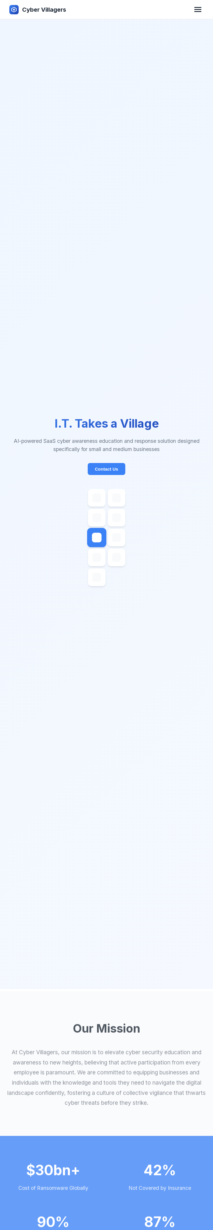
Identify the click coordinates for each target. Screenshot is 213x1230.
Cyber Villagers (44, 9)
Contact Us (106, 439)
